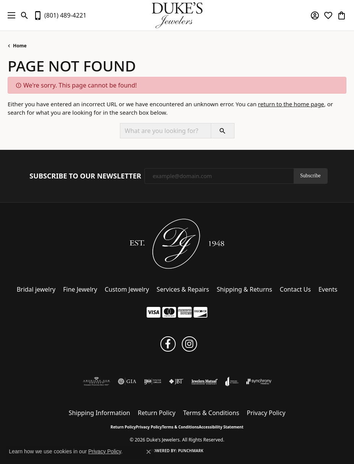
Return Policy (157, 413)
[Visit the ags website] (96, 381)
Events (327, 289)
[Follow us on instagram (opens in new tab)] (189, 344)
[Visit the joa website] (232, 381)
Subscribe (310, 175)
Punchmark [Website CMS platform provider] (191, 450)
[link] (59, 15)
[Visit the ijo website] (152, 381)
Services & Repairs (183, 289)
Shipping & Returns (244, 289)
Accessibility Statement (221, 427)
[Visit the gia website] (127, 381)
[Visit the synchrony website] (259, 381)
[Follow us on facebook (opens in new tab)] (168, 344)
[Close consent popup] (148, 451)
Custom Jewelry (127, 289)
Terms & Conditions (211, 413)
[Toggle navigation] (9, 15)
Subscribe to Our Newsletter (85, 176)
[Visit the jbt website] (176, 381)
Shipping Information (99, 413)
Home (20, 45)
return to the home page (291, 104)
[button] (24, 15)
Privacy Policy (266, 413)
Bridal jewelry (36, 289)
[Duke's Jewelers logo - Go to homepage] (177, 15)
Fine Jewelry (80, 289)
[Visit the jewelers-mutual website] (204, 381)
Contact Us (295, 289)
